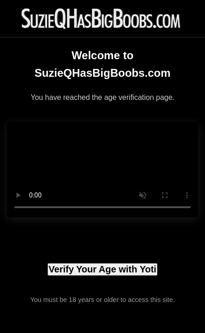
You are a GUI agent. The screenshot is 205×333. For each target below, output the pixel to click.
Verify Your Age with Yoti (102, 269)
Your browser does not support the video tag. (102, 169)
